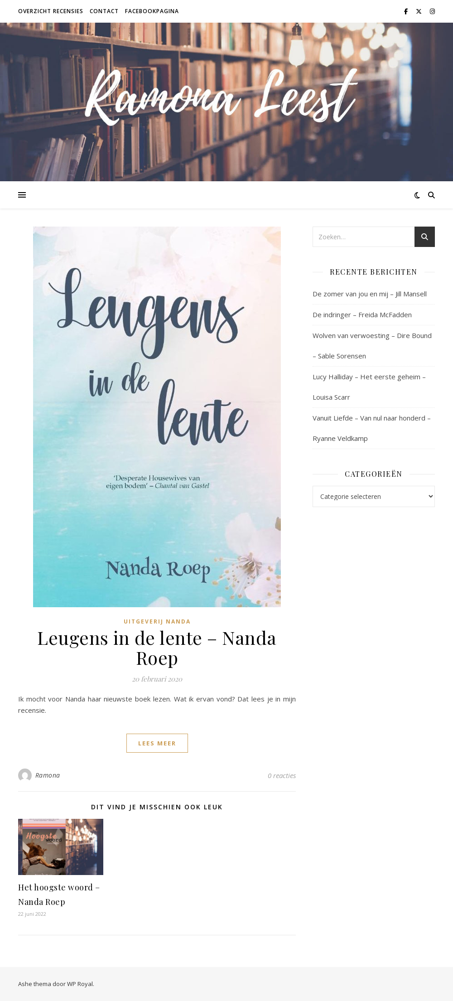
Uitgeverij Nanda (157, 621)
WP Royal (80, 984)
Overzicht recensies (50, 11)
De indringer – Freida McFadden (362, 314)
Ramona (47, 775)
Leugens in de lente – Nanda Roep (157, 647)
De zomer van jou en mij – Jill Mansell (370, 293)
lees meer (157, 743)
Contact (104, 11)
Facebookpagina (152, 11)
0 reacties (282, 775)
